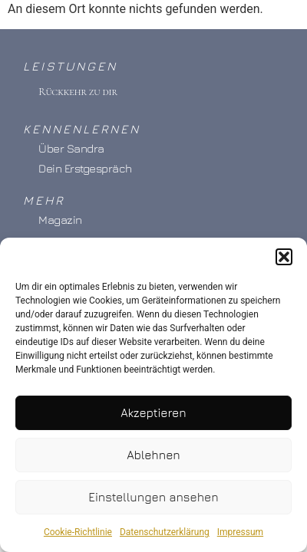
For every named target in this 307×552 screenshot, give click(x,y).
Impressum (240, 536)
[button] (284, 260)
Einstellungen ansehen (153, 500)
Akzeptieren (153, 415)
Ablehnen (153, 458)
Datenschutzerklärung (165, 536)
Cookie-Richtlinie (78, 536)
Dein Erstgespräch (85, 168)
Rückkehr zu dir (77, 91)
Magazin (60, 219)
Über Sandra (71, 148)
